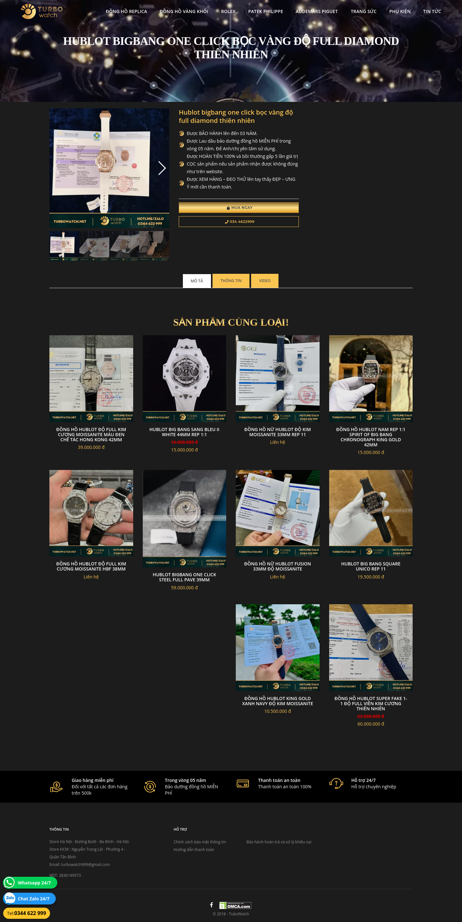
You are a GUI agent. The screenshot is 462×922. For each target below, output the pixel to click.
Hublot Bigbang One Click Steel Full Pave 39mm (184, 577)
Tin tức (432, 11)
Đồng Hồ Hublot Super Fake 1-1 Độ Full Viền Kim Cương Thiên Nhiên (371, 703)
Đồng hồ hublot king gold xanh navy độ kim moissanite (277, 700)
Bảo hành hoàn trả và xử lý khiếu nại (279, 842)
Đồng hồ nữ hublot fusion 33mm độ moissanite (277, 566)
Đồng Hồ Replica (126, 11)
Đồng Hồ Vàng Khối (184, 11)
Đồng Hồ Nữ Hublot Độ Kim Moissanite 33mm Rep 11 (277, 431)
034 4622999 (240, 221)
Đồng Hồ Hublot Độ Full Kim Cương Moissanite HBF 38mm (91, 566)
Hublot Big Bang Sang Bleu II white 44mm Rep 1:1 (184, 431)
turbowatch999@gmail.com (85, 864)
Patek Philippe (265, 11)
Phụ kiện (400, 11)
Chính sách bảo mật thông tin (200, 842)
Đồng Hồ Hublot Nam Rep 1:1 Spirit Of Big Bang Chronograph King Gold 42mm (370, 437)
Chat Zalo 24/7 (33, 898)
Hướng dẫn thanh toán (194, 849)
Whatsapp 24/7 (34, 883)
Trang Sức (364, 11)
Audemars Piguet (317, 11)
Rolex (228, 11)
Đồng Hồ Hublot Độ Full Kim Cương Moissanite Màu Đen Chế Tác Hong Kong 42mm (91, 434)
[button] (161, 168)
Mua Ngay (240, 207)
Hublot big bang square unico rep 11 (371, 566)
